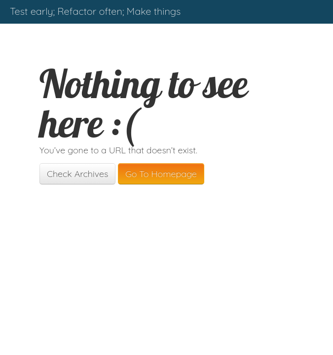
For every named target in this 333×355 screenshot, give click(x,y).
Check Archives (77, 173)
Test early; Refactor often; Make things (95, 11)
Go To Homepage (161, 173)
